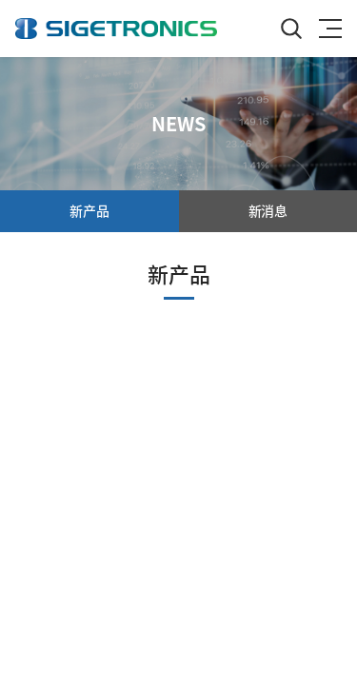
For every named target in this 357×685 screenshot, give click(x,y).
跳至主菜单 (0, 0)
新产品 (89, 210)
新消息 (268, 210)
